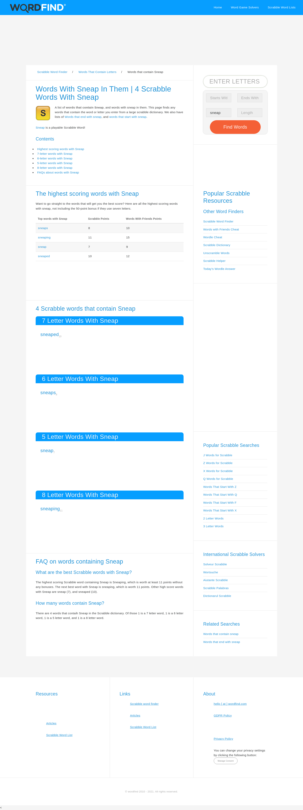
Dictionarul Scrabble (217, 595)
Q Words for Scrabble (218, 478)
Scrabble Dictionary (216, 245)
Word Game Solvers (245, 7)
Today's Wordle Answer (219, 268)
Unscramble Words (216, 253)
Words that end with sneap (83, 116)
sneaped (44, 256)
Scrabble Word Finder (218, 221)
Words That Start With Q (220, 494)
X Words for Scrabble (218, 471)
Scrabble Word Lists (282, 7)
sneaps (43, 228)
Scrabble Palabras (216, 588)
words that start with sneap (128, 116)
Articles (51, 723)
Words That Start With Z (220, 486)
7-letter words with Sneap (54, 153)
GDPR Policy (223, 715)
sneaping (44, 237)
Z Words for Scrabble (218, 463)
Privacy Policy (223, 738)
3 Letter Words (213, 526)
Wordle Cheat (212, 237)
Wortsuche (210, 572)
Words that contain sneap (221, 634)
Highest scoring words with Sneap (60, 149)
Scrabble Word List (59, 735)
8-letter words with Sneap (54, 167)
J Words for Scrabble (217, 455)
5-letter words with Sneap (54, 163)
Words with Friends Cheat (221, 229)
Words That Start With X (220, 510)
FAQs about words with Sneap (58, 172)
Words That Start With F (220, 502)
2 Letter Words (213, 518)
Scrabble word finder (144, 703)
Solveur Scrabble (215, 564)
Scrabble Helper (214, 260)
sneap (42, 246)
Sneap (40, 127)
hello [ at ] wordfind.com (230, 703)
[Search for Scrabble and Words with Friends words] (235, 81)
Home (218, 7)
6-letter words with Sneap (54, 158)
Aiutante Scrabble (215, 580)
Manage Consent (226, 761)
